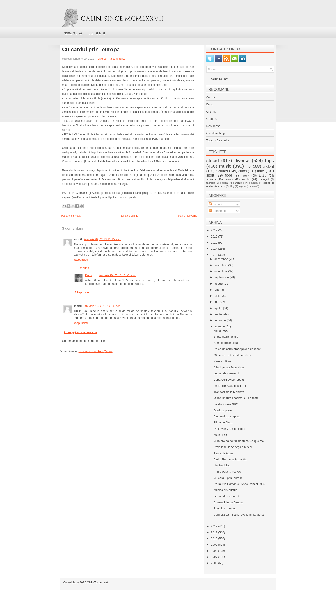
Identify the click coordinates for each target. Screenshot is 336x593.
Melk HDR (220, 435)
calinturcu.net (219, 79)
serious (211, 179)
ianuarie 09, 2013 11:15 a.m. (102, 239)
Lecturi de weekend (226, 373)
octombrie (221, 271)
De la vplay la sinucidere (229, 428)
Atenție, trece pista (226, 342)
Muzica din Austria (226, 490)
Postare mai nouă (71, 215)
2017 (214, 230)
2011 (214, 532)
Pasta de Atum (223, 453)
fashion (210, 182)
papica (224, 182)
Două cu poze (223, 410)
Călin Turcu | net (97, 582)
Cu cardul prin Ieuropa (91, 49)
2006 (214, 563)
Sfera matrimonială (226, 336)
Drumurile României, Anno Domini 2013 (239, 484)
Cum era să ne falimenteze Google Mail (239, 441)
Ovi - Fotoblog (215, 133)
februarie (220, 320)
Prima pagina (72, 32)
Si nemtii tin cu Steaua (228, 502)
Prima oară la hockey (227, 471)
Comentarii (217, 211)
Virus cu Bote (222, 361)
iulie (217, 289)
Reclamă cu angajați (227, 416)
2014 (214, 248)
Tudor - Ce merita (217, 140)
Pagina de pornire (128, 215)
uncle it (268, 166)
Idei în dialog (222, 465)
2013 (214, 254)
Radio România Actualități (230, 459)
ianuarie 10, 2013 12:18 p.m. (102, 306)
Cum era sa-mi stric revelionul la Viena (239, 514)
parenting (238, 182)
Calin (88, 275)
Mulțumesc (221, 330)
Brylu (209, 104)
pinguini (253, 182)
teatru (262, 175)
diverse (102, 58)
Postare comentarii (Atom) (96, 351)
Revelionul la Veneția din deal (233, 447)
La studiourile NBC (226, 404)
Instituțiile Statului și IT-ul (230, 385)
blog (232, 186)
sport (210, 175)
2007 (214, 557)
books (229, 179)
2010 (214, 538)
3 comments (117, 58)
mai (217, 301)
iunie (217, 295)
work (246, 175)
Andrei (210, 97)
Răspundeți (80, 259)
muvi (261, 171)
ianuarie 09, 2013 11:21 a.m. (117, 275)
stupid (212, 160)
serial (266, 182)
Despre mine (97, 32)
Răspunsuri (84, 267)
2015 (214, 242)
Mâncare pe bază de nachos (232, 355)
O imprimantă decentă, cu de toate (236, 398)
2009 (214, 544)
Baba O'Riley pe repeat (229, 379)
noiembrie (221, 265)
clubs (242, 171)
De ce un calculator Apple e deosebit (237, 349)
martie (218, 314)
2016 (214, 236)
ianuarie (220, 326)
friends (221, 186)
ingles (242, 186)
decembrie (221, 259)
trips (269, 160)
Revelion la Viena (225, 508)
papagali (264, 179)
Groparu (211, 118)
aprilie (218, 308)
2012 (214, 526)
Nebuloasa (213, 126)
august (219, 283)
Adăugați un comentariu (80, 332)
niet (248, 166)
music (225, 166)
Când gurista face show (229, 367)
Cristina (211, 111)
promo (252, 186)
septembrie (222, 277)
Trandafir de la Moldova (229, 392)
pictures (222, 171)
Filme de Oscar (223, 422)
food (228, 175)
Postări (215, 204)
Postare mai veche (186, 215)
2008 (214, 550)
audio (209, 186)
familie (246, 179)
